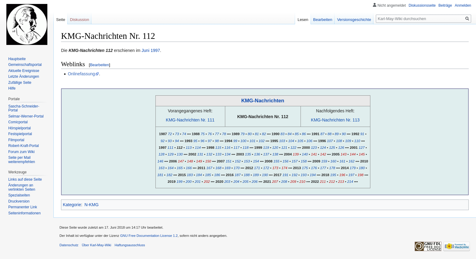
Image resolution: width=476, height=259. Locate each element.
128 (161, 154)
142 (323, 154)
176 (314, 168)
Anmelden (463, 5)
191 (285, 175)
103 (282, 141)
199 (179, 181)
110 (357, 141)
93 (170, 141)
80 (250, 134)
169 (227, 168)
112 (179, 147)
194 (312, 175)
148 (190, 161)
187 (237, 175)
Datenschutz (68, 245)
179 (352, 168)
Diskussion (79, 19)
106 (309, 141)
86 (304, 134)
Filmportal (16, 140)
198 (360, 175)
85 (297, 134)
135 (248, 154)
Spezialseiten (19, 195)
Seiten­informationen (24, 213)
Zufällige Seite (19, 82)
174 (284, 168)
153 (247, 161)
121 (284, 147)
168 (218, 168)
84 (289, 134)
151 (228, 161)
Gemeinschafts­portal (25, 65)
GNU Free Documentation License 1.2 (149, 235)
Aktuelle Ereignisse (23, 71)
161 (342, 161)
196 (342, 175)
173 (275, 168)
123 (314, 147)
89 (336, 134)
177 (323, 168)
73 (177, 134)
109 (348, 141)
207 (275, 181)
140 (305, 154)
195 (333, 175)
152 (237, 161)
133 (218, 154)
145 (362, 154)
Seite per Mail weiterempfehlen (21, 159)
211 (323, 181)
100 (243, 141)
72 (170, 134)
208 (284, 181)
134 (227, 154)
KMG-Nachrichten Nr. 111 (190, 120)
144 (352, 154)
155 (276, 161)
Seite (60, 19)
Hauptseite (16, 59)
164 (170, 168)
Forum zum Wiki (21, 152)
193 (303, 175)
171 (257, 168)
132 (209, 154)
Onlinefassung (81, 73)
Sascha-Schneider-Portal (23, 108)
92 (163, 141)
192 (294, 175)
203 (227, 181)
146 (160, 161)
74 (184, 134)
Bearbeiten (99, 65)
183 (190, 175)
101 (252, 141)
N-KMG (91, 204)
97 (210, 141)
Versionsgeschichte (354, 19)
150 (208, 161)
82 (264, 134)
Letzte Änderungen (23, 76)
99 (235, 141)
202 (207, 181)
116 (227, 147)
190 (265, 175)
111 (170, 147)
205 (245, 181)
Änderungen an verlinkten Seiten (21, 187)
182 (169, 175)
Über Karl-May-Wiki (96, 245)
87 (322, 134)
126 (341, 147)
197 (351, 175)
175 (305, 168)
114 (198, 147)
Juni (145, 50)
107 (330, 141)
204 (236, 181)
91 (362, 134)
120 (275, 147)
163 (161, 168)
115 (218, 147)
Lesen (303, 19)
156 (285, 161)
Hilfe (11, 88)
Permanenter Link (22, 207)
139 (296, 154)
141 (314, 154)
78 (224, 134)
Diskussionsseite (422, 5)
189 (256, 175)
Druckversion (18, 201)
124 (323, 147)
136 (257, 154)
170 (237, 168)
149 (199, 161)
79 (242, 134)
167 (209, 168)
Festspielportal (20, 134)
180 (362, 168)
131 (200, 154)
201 (198, 181)
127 (362, 147)
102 (261, 141)
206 (254, 181)
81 (257, 134)
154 (256, 161)
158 (304, 161)
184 (199, 175)
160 (333, 161)
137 (266, 154)
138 (275, 154)
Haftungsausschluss (130, 245)
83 (282, 134)
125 (332, 147)
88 (330, 134)
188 (247, 175)
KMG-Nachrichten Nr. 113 (335, 120)
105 (300, 141)
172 (266, 168)
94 (177, 141)
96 (203, 141)
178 (332, 168)
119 (266, 147)
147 (181, 161)
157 (295, 161)
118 (245, 147)
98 (217, 141)
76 (210, 134)
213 (341, 181)
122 (293, 147)
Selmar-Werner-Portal (25, 116)
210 (302, 181)
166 (189, 168)
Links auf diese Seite (25, 179)
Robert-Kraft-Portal (23, 146)
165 (179, 168)
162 (351, 161)
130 (179, 154)
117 (236, 147)
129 (170, 154)
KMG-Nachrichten (262, 101)
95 (195, 141)
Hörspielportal (19, 128)
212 (332, 181)
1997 (155, 50)
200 (188, 181)
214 (350, 181)
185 (208, 175)
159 (324, 161)
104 (291, 141)
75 (203, 134)
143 (343, 154)
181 (160, 175)
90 (344, 134)
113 (189, 147)
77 (217, 134)
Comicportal (18, 122)
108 (339, 141)
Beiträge (445, 5)
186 (217, 175)
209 (293, 181)
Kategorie (72, 204)
